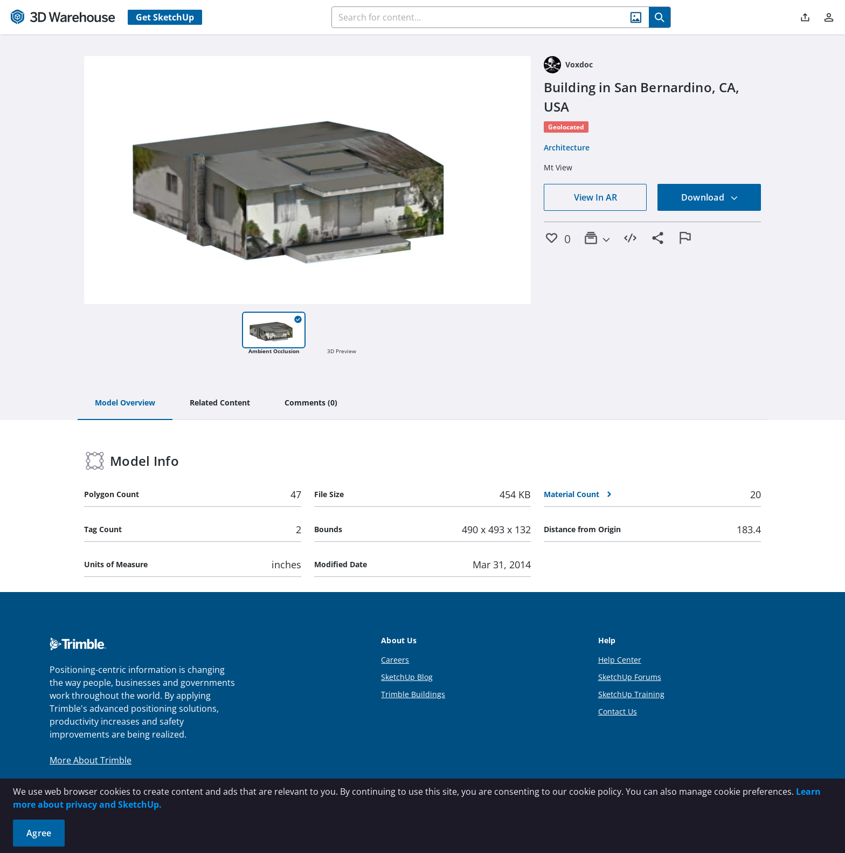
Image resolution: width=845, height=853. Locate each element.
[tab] (125, 403)
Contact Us (617, 711)
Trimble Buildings (413, 694)
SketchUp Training (631, 694)
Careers (395, 660)
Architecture (567, 147)
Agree (38, 833)
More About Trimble (90, 760)
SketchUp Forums (629, 677)
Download (709, 197)
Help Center (619, 660)
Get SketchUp (165, 17)
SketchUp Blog (407, 677)
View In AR (595, 197)
